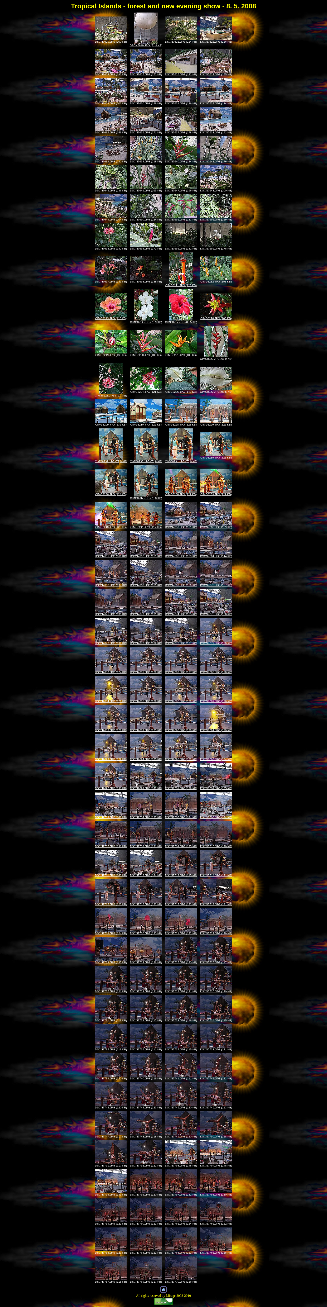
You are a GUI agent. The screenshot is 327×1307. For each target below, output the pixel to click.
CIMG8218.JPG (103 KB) (216, 318)
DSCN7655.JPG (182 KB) (181, 248)
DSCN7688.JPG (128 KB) (111, 730)
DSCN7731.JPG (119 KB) (111, 1020)
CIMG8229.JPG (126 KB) (216, 424)
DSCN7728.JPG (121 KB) (146, 991)
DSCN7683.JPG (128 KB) (216, 672)
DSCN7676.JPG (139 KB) (111, 643)
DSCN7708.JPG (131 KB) (146, 846)
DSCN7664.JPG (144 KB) (216, 556)
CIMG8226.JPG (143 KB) (181, 391)
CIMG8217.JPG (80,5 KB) (181, 322)
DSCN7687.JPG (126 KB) (216, 701)
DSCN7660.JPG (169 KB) (216, 527)
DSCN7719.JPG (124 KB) (111, 933)
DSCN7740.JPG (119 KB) (146, 1078)
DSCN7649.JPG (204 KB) (111, 219)
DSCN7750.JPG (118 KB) (216, 1136)
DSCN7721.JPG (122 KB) (181, 933)
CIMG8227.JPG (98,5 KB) (216, 391)
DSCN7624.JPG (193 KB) (111, 74)
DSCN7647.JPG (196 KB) (181, 190)
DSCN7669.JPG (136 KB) (181, 585)
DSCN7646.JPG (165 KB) (146, 190)
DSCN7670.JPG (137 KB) (216, 585)
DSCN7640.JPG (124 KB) (181, 161)
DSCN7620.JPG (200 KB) (111, 41)
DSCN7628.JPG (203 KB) (111, 103)
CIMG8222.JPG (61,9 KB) (216, 358)
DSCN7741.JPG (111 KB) (181, 1078)
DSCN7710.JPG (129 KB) (216, 846)
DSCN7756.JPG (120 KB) (146, 1194)
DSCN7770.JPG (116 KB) (181, 1281)
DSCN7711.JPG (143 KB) (111, 875)
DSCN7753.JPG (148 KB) (181, 1165)
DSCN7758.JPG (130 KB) (216, 1194)
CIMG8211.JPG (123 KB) (181, 285)
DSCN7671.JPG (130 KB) (111, 614)
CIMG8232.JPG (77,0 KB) (111, 461)
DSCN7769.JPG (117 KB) (146, 1281)
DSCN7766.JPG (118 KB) (216, 1252)
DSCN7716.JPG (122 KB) (146, 904)
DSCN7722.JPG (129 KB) (216, 933)
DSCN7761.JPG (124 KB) (181, 1223)
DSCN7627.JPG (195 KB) (216, 74)
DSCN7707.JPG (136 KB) (111, 846)
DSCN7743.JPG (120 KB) (111, 1107)
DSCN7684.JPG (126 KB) (111, 701)
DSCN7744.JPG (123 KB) (146, 1107)
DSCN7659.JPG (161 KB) (181, 527)
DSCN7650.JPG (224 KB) (146, 219)
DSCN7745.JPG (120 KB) (181, 1107)
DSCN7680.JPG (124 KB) (111, 672)
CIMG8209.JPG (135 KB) (111, 424)
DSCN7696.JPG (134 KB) (216, 759)
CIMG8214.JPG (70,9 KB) (146, 322)
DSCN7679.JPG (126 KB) (216, 643)
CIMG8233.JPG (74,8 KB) (146, 461)
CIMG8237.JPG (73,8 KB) (146, 498)
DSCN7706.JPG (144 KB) (216, 817)
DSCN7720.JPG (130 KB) (146, 933)
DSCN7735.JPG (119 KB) (111, 1049)
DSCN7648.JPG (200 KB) (216, 190)
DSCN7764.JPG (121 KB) (146, 1252)
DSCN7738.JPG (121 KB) (216, 1049)
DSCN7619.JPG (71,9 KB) (146, 45)
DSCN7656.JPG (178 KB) (216, 248)
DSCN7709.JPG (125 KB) (181, 846)
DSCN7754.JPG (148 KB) (216, 1165)
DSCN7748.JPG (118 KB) (146, 1136)
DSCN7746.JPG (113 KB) (216, 1107)
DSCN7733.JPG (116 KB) (181, 1020)
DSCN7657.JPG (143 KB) (111, 281)
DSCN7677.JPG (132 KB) (146, 643)
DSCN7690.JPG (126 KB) (181, 730)
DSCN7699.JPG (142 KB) (146, 788)
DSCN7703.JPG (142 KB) (111, 817)
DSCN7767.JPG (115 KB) (111, 1281)
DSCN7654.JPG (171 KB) (146, 248)
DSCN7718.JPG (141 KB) (216, 904)
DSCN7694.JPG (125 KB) (146, 759)
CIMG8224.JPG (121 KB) (146, 391)
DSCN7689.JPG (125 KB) (146, 730)
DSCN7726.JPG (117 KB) (216, 962)
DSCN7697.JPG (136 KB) (111, 788)
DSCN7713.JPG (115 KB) (181, 875)
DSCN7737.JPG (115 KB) (181, 1049)
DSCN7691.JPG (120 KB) (216, 730)
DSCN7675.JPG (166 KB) (216, 614)
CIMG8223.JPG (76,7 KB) (111, 395)
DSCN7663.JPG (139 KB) (181, 556)
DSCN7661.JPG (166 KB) (111, 556)
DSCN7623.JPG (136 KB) (216, 41)
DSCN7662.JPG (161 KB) (146, 556)
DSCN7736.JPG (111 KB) (146, 1049)
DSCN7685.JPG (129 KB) (146, 701)
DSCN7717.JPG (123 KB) (181, 904)
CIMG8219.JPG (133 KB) (111, 355)
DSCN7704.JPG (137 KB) (146, 817)
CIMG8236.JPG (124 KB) (111, 494)
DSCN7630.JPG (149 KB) (146, 103)
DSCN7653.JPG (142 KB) (111, 248)
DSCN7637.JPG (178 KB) (181, 132)
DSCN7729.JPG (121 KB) (181, 991)
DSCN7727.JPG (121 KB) (111, 991)
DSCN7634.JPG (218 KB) (146, 161)
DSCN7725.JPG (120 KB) (181, 962)
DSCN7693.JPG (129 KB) (111, 759)
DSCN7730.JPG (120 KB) (216, 991)
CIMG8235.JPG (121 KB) (216, 457)
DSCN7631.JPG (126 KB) (181, 103)
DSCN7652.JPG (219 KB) (216, 219)
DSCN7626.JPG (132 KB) (181, 74)
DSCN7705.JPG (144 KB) (181, 817)
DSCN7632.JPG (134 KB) (216, 103)
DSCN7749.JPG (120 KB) (181, 1136)
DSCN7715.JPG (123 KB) (111, 904)
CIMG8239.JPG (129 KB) (216, 494)
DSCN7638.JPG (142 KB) (216, 132)
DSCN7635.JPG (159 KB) (111, 132)
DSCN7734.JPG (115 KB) (216, 1020)
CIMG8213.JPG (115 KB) (111, 318)
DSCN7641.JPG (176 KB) (216, 161)
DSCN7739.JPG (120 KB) (111, 1078)
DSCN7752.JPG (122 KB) (146, 1165)
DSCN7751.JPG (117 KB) (111, 1165)
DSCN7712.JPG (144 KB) (146, 875)
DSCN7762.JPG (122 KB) (216, 1223)
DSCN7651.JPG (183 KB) (181, 219)
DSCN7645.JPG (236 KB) (111, 190)
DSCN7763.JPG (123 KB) (111, 1252)
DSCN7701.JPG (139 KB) (181, 788)
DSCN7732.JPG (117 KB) (146, 1020)
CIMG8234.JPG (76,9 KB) (181, 461)
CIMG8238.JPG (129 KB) (181, 494)
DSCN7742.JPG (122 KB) (216, 1078)
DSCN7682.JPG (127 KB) (181, 672)
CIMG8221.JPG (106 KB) (181, 355)
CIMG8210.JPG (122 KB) (146, 424)
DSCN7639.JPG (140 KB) (111, 161)
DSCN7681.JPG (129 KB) (146, 672)
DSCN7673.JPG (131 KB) (146, 614)
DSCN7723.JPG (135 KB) (111, 962)
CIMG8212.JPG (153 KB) (216, 281)
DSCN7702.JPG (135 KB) (216, 788)
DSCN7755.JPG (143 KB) (111, 1194)
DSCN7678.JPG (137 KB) (181, 643)
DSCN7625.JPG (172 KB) (146, 74)
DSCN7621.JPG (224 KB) (181, 41)
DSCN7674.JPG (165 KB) (181, 614)
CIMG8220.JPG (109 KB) (146, 355)
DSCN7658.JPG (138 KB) (146, 281)
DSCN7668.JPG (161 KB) (146, 585)
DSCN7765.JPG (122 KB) (181, 1252)
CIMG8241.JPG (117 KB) (146, 527)
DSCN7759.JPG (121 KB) (111, 1223)
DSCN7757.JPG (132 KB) (181, 1194)
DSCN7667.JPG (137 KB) (111, 585)
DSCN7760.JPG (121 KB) (146, 1223)
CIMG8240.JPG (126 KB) (111, 527)
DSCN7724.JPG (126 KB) (146, 962)
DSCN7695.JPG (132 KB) (181, 759)
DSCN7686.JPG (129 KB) (181, 701)
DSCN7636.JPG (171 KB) (146, 132)
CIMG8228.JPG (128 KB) (181, 424)
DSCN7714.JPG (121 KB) (216, 875)
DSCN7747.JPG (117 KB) (111, 1136)
